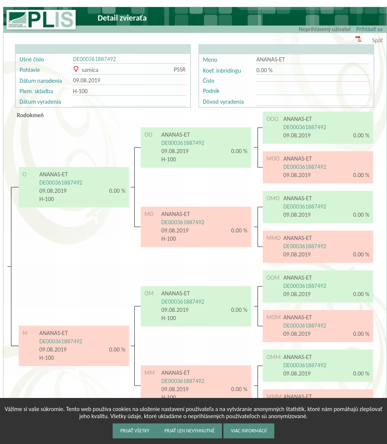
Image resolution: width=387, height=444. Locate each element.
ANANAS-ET (270, 59)
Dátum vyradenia (40, 101)
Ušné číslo (31, 59)
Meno (210, 59)
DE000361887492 (94, 59)
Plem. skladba (36, 91)
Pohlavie (29, 69)
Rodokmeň (30, 115)
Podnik (211, 90)
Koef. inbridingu (222, 70)
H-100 (80, 91)
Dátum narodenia (40, 80)
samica (85, 69)
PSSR (180, 69)
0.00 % (264, 70)
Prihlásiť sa (369, 29)
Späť (377, 40)
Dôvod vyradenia (223, 101)
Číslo (208, 80)
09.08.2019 (86, 80)
